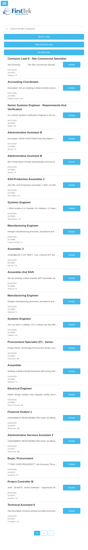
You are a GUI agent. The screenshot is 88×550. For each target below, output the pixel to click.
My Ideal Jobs (44, 52)
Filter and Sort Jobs (44, 44)
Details (71, 65)
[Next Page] (51, 533)
